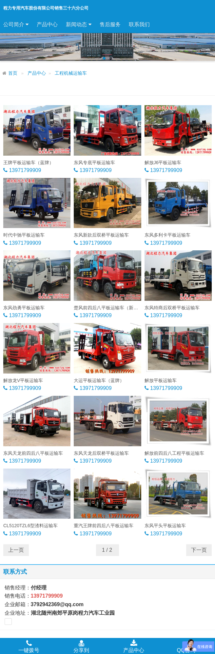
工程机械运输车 (71, 73)
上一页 (16, 550)
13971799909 (24, 170)
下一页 (199, 550)
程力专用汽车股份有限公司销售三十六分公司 (45, 8)
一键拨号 (28, 646)
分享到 (81, 646)
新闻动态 (78, 24)
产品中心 (47, 24)
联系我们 (139, 24)
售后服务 (110, 24)
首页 (12, 73)
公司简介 (16, 24)
